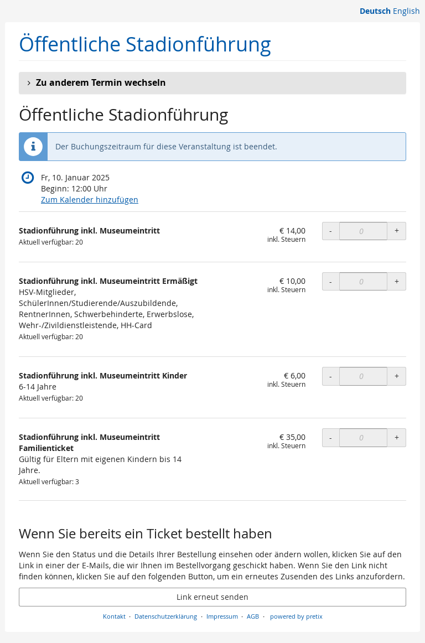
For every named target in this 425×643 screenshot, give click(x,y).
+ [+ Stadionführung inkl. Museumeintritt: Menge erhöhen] (397, 230)
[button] (212, 83)
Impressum (222, 616)
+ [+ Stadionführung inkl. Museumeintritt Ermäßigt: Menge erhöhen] (397, 281)
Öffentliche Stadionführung (145, 44)
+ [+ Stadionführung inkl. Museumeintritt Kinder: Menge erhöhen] (397, 376)
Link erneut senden (212, 597)
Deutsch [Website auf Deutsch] (375, 11)
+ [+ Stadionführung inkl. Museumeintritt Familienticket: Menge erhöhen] (397, 437)
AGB (253, 616)
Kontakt (114, 616)
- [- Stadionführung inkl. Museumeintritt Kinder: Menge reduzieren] (330, 376)
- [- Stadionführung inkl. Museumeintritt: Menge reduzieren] (330, 230)
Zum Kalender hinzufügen (89, 199)
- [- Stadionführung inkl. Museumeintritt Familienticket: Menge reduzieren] (330, 437)
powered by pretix (296, 616)
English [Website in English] (406, 11)
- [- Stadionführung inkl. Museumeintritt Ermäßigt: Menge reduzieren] (330, 281)
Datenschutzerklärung (165, 616)
